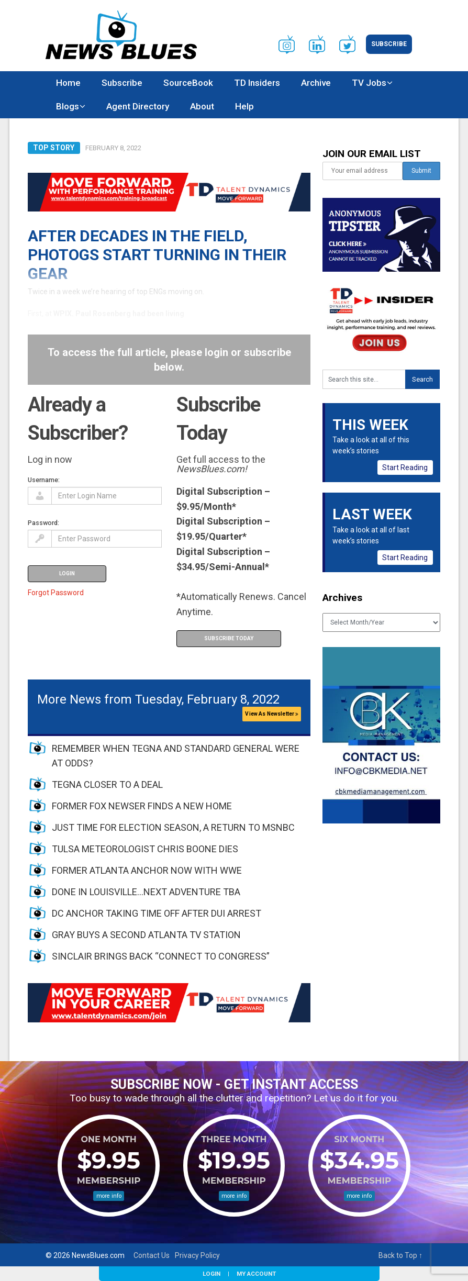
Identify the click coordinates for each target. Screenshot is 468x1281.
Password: (43, 523)
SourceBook (188, 82)
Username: (44, 480)
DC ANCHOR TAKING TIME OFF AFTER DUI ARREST (156, 913)
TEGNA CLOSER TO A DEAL (107, 784)
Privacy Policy (197, 1255)
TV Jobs (369, 82)
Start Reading (405, 467)
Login (211, 1273)
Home (68, 82)
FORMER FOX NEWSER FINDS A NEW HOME (142, 805)
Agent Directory (137, 106)
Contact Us (151, 1255)
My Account (256, 1273)
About (202, 106)
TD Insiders (257, 82)
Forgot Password (56, 592)
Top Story (53, 147)
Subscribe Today (228, 638)
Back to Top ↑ (400, 1255)
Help (244, 106)
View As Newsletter (271, 714)
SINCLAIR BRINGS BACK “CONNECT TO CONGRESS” (161, 956)
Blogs (67, 106)
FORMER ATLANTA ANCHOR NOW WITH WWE (147, 870)
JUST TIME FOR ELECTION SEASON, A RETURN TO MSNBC (173, 827)
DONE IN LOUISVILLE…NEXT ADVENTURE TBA (146, 891)
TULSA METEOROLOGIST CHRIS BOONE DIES (145, 848)
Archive (316, 82)
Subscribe (389, 44)
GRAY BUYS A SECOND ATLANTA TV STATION (146, 934)
